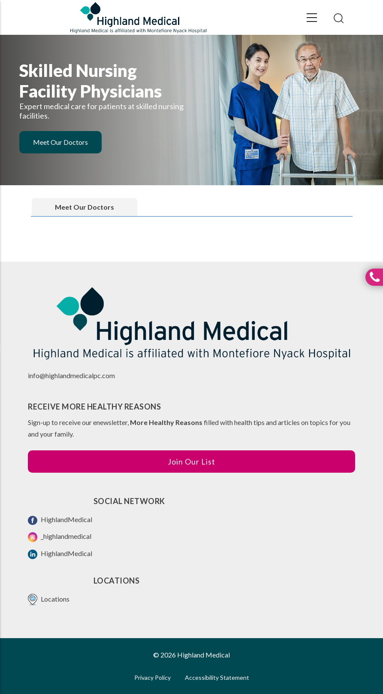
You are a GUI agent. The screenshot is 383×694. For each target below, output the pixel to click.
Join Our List (191, 461)
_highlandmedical (59, 537)
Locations (48, 599)
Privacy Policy (152, 677)
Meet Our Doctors (60, 142)
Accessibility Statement (217, 677)
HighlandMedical (60, 520)
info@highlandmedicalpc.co (68, 375)
